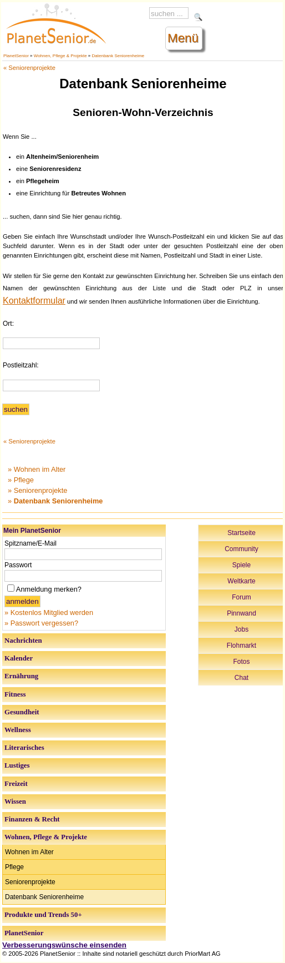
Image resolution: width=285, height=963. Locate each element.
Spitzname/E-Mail (30, 543)
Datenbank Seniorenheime (118, 55)
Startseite (241, 533)
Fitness (15, 694)
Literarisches (24, 748)
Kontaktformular (34, 300)
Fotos (241, 661)
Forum (241, 597)
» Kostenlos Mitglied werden (48, 612)
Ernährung (21, 676)
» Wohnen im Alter (36, 469)
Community (241, 549)
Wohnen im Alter (29, 852)
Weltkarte (241, 581)
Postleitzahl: (21, 365)
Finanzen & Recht (32, 819)
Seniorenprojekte (30, 882)
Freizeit (16, 784)
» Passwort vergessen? (41, 623)
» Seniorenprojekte (37, 490)
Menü (183, 38)
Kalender (18, 658)
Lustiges (17, 765)
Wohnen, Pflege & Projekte (60, 55)
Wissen (15, 801)
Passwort (18, 565)
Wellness (17, 730)
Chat (241, 678)
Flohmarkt (241, 645)
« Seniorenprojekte (29, 67)
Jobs (241, 629)
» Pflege (21, 480)
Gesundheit (21, 712)
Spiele (241, 565)
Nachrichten (23, 640)
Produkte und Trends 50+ (43, 915)
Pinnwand (241, 613)
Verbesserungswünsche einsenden (64, 945)
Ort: (8, 323)
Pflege (14, 867)
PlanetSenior (16, 55)
